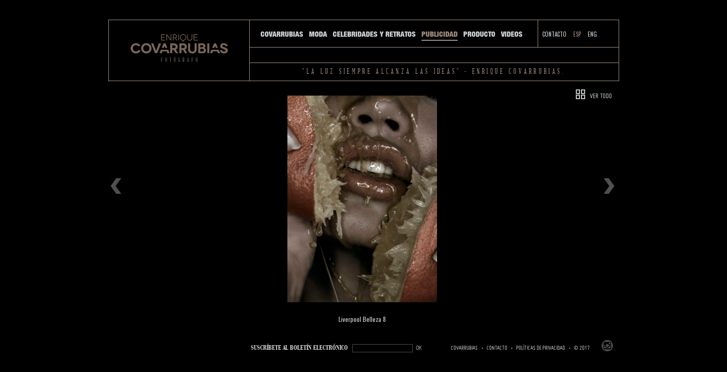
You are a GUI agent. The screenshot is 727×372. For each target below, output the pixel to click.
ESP (577, 34)
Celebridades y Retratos (374, 34)
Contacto (554, 34)
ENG (592, 34)
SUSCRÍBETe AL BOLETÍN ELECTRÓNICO (299, 348)
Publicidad (440, 34)
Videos (512, 34)
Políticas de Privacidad (540, 348)
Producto (479, 34)
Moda (318, 34)
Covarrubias (282, 34)
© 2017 (582, 348)
